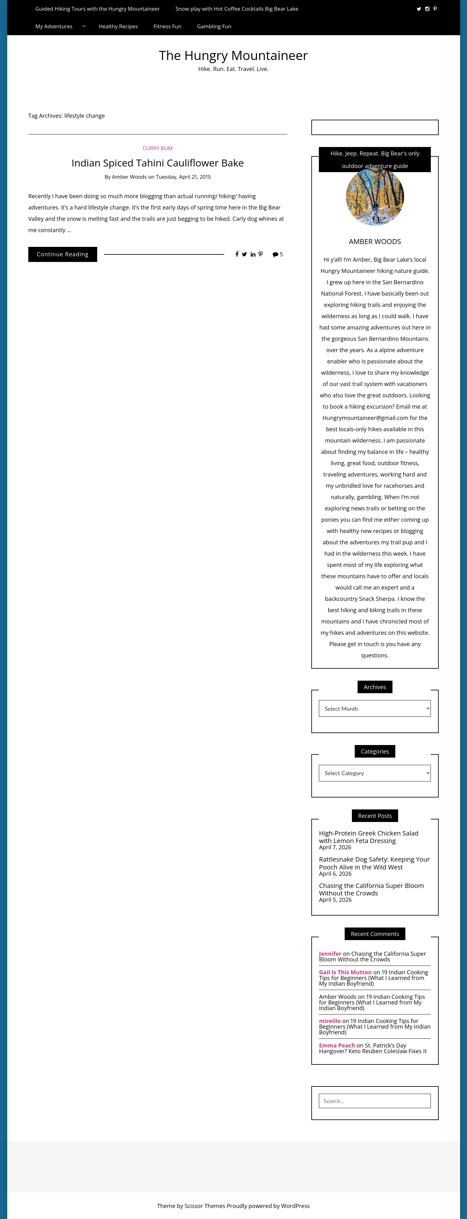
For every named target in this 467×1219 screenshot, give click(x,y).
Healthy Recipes (118, 26)
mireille (330, 1021)
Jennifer (330, 953)
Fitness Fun (167, 26)
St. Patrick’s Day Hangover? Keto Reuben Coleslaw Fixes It (373, 1048)
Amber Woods (129, 176)
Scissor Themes (205, 1206)
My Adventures (53, 26)
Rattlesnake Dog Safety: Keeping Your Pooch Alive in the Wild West (374, 863)
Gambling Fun (214, 26)
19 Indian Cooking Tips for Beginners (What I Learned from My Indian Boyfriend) (373, 977)
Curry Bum (158, 148)
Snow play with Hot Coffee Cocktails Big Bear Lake (236, 8)
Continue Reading (63, 254)
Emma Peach (337, 1045)
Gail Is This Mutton (345, 972)
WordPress (295, 1206)
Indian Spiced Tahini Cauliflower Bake (158, 162)
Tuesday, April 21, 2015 (183, 176)
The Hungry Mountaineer (233, 55)
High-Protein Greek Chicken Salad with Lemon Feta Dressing (368, 837)
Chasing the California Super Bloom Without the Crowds (371, 889)
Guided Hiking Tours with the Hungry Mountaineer (97, 8)
